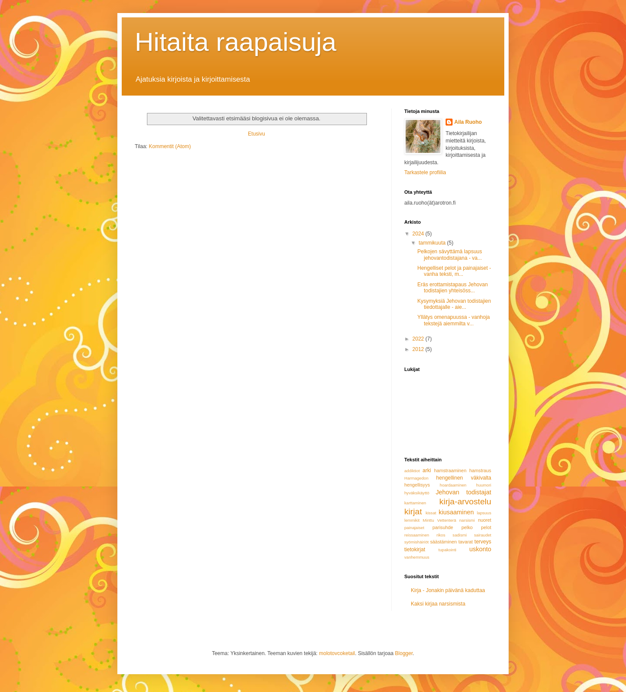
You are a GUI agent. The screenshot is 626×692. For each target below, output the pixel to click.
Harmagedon (416, 478)
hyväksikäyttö (417, 492)
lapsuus (484, 512)
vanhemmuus (417, 557)
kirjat (413, 511)
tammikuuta (433, 243)
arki (427, 470)
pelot (486, 527)
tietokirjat (414, 549)
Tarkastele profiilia (425, 172)
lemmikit (412, 520)
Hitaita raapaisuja (235, 41)
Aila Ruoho (468, 122)
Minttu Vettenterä (439, 520)
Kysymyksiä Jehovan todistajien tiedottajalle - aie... (454, 304)
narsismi (467, 520)
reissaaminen (416, 535)
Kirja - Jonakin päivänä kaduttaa (448, 590)
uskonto (480, 549)
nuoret (484, 520)
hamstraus (480, 470)
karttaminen (415, 502)
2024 (419, 234)
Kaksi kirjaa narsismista (438, 604)
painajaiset (414, 527)
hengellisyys (417, 484)
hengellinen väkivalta (463, 478)
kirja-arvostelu (465, 501)
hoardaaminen (453, 485)
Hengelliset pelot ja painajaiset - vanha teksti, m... (454, 271)
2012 (419, 349)
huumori (483, 485)
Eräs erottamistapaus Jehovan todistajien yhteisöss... (452, 287)
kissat (431, 512)
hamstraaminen (450, 470)
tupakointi (447, 549)
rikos (440, 535)
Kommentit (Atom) (170, 146)
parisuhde (443, 527)
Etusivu (256, 134)
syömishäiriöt (416, 542)
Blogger (404, 653)
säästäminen (443, 541)
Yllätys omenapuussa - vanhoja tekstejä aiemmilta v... (453, 320)
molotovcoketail (337, 653)
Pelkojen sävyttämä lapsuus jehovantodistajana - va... (449, 254)
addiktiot (412, 470)
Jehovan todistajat (463, 492)
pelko (467, 527)
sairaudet (482, 535)
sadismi (460, 535)
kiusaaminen (456, 512)
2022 (419, 339)
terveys (482, 542)
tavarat (466, 541)
